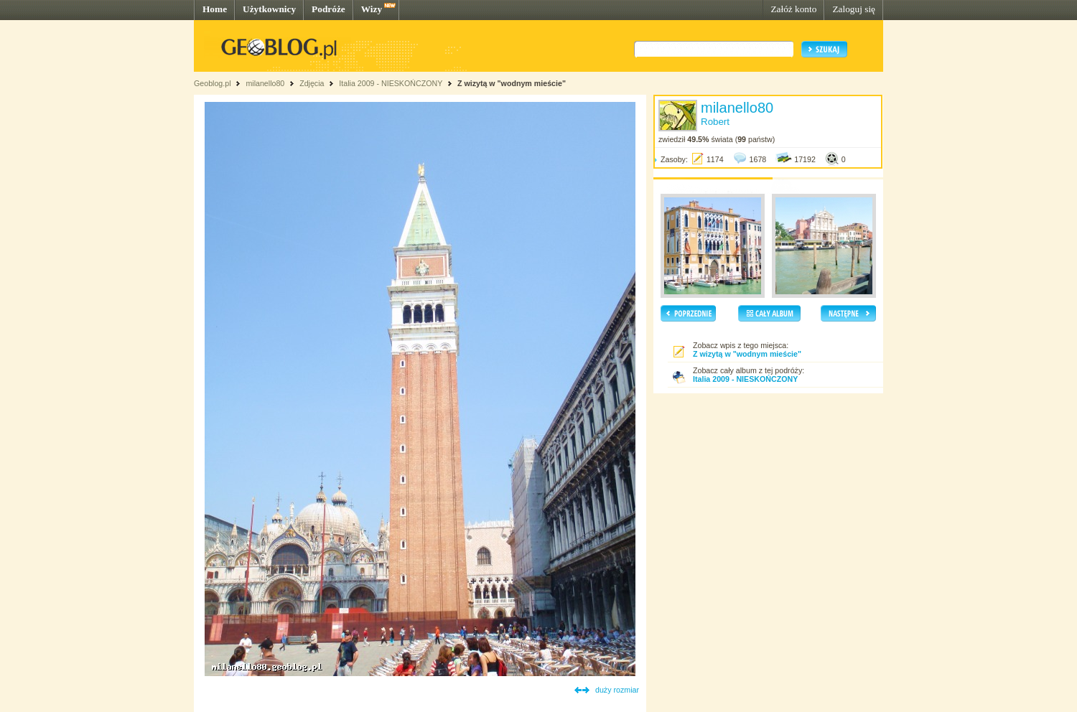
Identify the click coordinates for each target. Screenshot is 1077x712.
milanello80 (265, 83)
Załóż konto (793, 9)
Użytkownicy (269, 9)
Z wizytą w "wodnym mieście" (511, 83)
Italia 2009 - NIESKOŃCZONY (390, 83)
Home (214, 9)
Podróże (328, 9)
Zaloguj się (853, 9)
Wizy (371, 9)
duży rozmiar (617, 689)
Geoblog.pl (212, 83)
